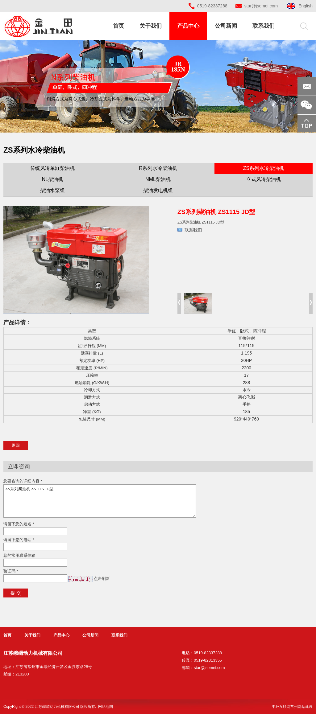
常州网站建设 (301, 706)
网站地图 (105, 706)
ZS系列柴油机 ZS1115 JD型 (99, 501)
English (300, 5)
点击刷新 (102, 578)
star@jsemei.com (261, 5)
